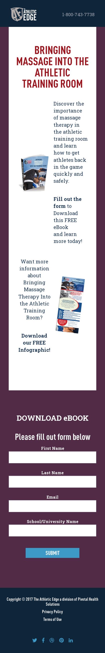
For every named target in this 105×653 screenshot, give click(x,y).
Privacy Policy (52, 611)
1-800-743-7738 (78, 14)
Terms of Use (52, 619)
